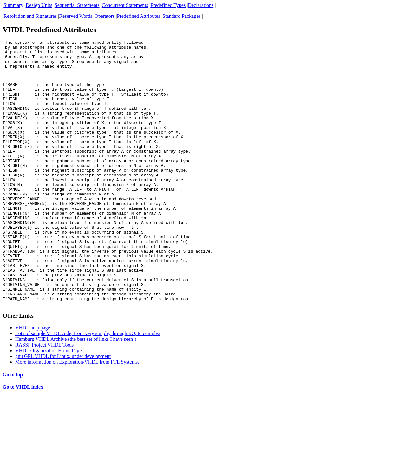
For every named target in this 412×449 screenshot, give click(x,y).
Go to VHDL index (23, 439)
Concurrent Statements (125, 5)
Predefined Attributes (138, 16)
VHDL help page (32, 380)
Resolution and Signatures (30, 16)
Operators (104, 16)
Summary (13, 5)
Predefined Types (168, 5)
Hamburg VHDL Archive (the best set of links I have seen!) (75, 391)
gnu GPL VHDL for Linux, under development (63, 408)
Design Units (39, 5)
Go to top (13, 427)
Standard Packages (181, 16)
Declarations (200, 5)
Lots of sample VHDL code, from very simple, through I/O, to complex (87, 385)
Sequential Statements (77, 5)
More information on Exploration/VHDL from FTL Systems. (77, 414)
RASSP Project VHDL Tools (44, 397)
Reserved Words (75, 16)
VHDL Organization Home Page (48, 403)
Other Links (18, 368)
